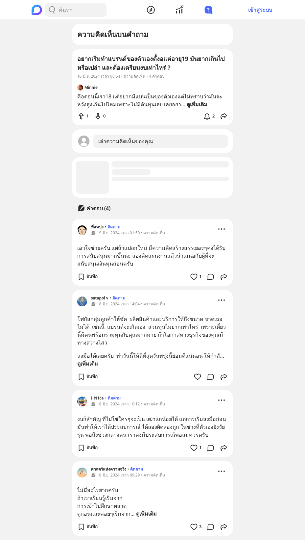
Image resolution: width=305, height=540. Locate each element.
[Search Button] (52, 10)
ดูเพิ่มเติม (87, 363)
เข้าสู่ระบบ (260, 9)
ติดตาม (113, 227)
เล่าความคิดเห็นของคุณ (125, 141)
